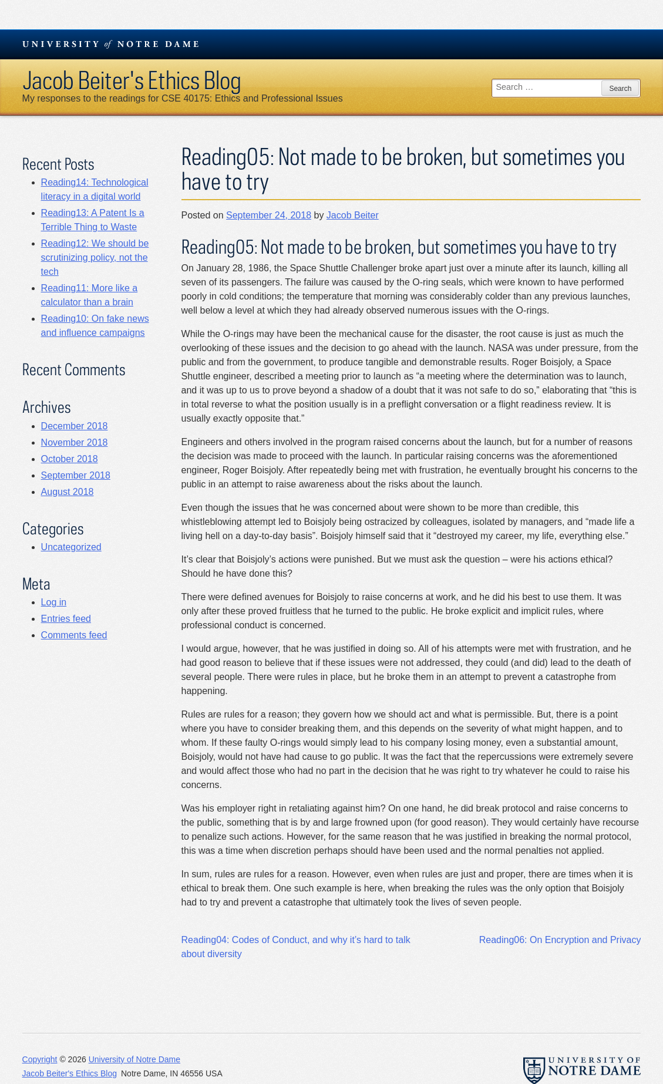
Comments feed (74, 635)
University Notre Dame (110, 44)
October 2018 (69, 459)
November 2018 (74, 442)
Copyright (40, 1059)
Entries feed (66, 619)
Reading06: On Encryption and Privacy (560, 940)
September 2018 (75, 475)
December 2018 (74, 426)
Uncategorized (71, 547)
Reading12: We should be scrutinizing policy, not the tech (95, 257)
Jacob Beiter (353, 215)
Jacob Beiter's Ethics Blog (131, 80)
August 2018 (67, 492)
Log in (54, 602)
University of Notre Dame (134, 1059)
